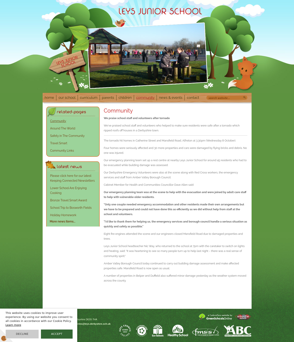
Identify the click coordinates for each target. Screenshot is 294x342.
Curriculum (89, 97)
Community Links (62, 150)
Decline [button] (22, 333)
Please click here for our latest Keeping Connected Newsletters (72, 178)
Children (125, 97)
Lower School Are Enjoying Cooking (68, 190)
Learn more (13, 325)
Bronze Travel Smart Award (68, 200)
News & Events (170, 97)
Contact (193, 97)
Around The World (62, 128)
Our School (67, 97)
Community (145, 97)
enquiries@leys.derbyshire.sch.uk (91, 324)
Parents (108, 97)
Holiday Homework (63, 215)
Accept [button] (56, 333)
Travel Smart (58, 143)
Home (49, 97)
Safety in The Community (67, 135)
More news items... (63, 221)
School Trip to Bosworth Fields (71, 207)
